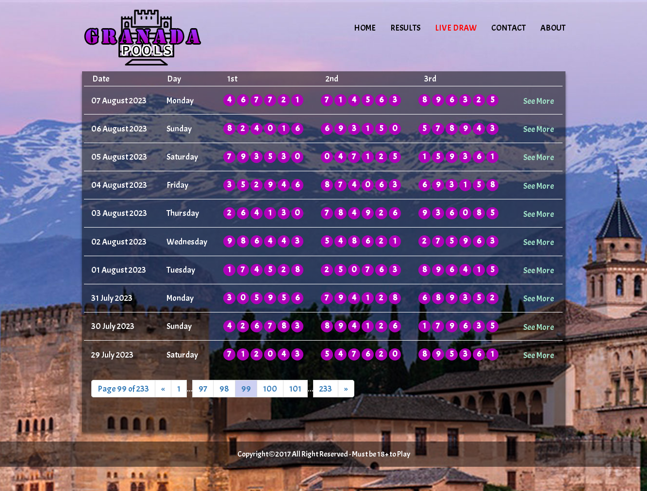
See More (538, 101)
